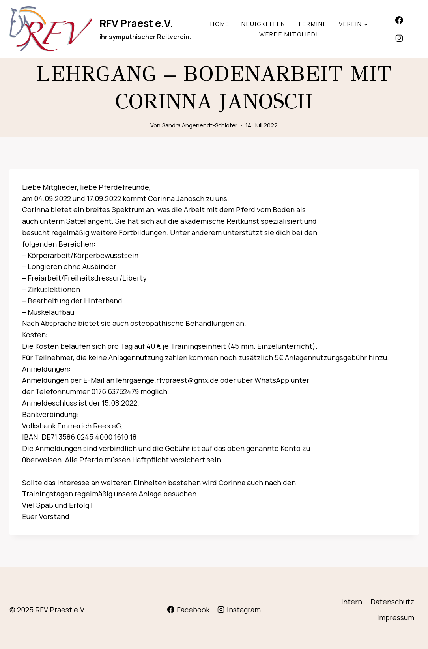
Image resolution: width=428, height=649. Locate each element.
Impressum (395, 617)
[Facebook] (399, 20)
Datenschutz (392, 601)
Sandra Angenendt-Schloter (199, 125)
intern (351, 601)
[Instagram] (399, 38)
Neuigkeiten (263, 24)
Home (220, 24)
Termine (312, 24)
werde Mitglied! (289, 34)
